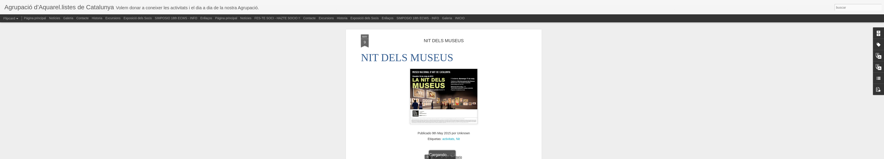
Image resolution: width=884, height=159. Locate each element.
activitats (448, 99)
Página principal (35, 18)
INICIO (460, 18)
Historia (97, 18)
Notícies (54, 18)
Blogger (459, 156)
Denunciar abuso (474, 156)
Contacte (82, 18)
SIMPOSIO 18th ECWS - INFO (176, 18)
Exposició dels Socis (138, 18)
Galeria (68, 18)
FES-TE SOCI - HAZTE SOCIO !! (277, 18)
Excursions (112, 18)
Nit (458, 99)
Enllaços (206, 18)
